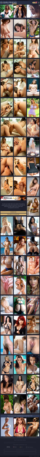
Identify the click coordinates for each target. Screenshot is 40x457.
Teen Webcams (30, 0)
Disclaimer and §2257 (36, 456)
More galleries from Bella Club (13, 214)
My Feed (35, 2)
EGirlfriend (9, 3)
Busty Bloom (14, 0)
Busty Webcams (36, 0)
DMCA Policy (31, 456)
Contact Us (20, 452)
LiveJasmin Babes (8, 0)
